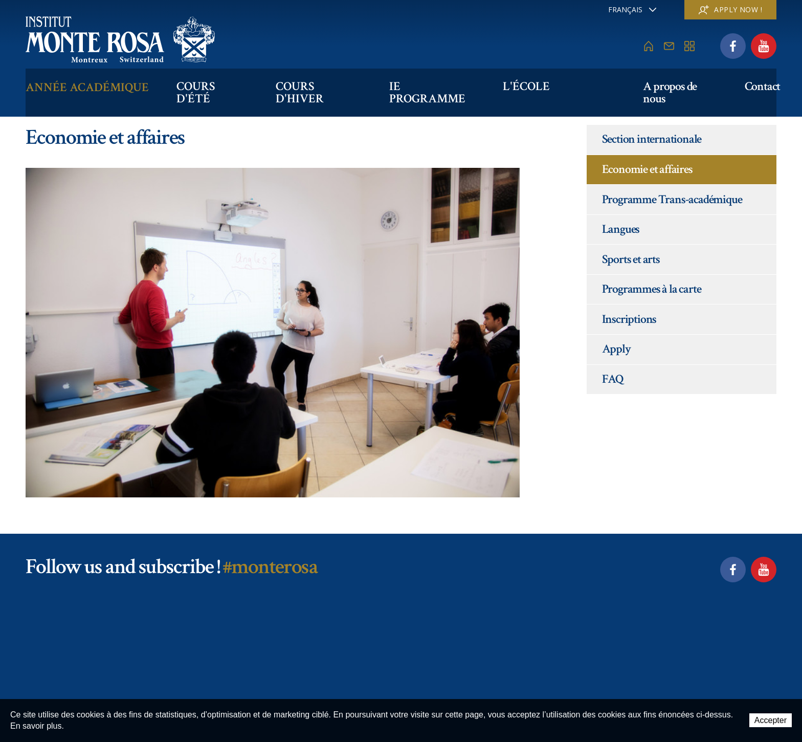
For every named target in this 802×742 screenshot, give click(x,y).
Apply (616, 349)
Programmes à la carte (651, 289)
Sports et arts (631, 259)
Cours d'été (217, 85)
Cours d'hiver (330, 85)
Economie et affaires (647, 169)
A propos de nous (671, 85)
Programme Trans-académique (672, 199)
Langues (621, 229)
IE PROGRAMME (451, 85)
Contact (758, 85)
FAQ (612, 379)
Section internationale (652, 139)
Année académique (87, 85)
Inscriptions (629, 319)
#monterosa (269, 567)
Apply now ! (730, 9)
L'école (549, 85)
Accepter (770, 720)
